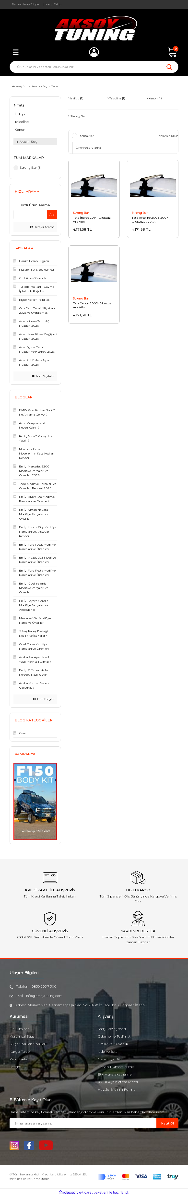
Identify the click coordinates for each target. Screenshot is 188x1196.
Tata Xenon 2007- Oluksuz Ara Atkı (92, 305)
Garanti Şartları (110, 1059)
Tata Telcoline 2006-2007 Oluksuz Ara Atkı (150, 219)
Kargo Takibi (20, 1051)
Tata (54, 86)
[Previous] (15, 801)
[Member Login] (94, 52)
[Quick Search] (28, 214)
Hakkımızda (19, 1029)
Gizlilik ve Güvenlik (113, 1044)
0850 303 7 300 (44, 986)
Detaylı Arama (42, 227)
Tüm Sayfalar (43, 376)
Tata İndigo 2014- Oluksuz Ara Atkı (92, 219)
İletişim (16, 1066)
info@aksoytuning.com (44, 996)
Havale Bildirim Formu (117, 1089)
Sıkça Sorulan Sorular (27, 1044)
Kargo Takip (53, 4)
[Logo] (94, 28)
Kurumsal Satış (22, 1036)
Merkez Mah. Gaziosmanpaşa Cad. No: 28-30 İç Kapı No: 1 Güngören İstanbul (87, 1005)
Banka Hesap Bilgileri (26, 4)
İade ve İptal (108, 1051)
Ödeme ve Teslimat (114, 1036)
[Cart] (172, 52)
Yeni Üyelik (19, 1059)
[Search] (94, 67)
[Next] (54, 801)
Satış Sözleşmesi (112, 1029)
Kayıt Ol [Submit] (167, 1123)
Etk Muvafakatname (115, 1074)
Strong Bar (81, 213)
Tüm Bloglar (44, 699)
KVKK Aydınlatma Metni (118, 1082)
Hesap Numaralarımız (116, 1066)
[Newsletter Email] (83, 1123)
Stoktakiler (86, 136)
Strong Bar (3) (31, 167)
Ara (52, 214)
